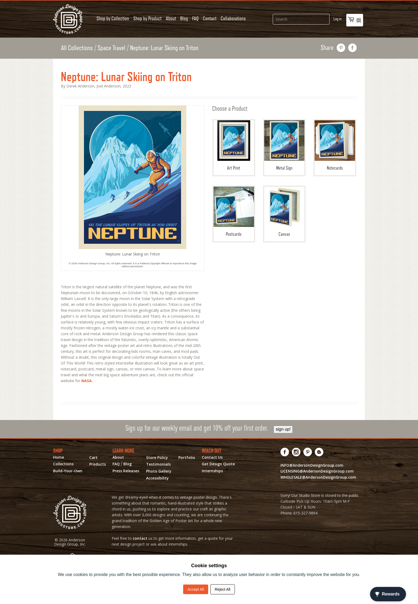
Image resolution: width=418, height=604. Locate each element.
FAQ (195, 18)
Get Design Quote (218, 464)
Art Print (234, 145)
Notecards (335, 145)
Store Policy (157, 457)
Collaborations (233, 18)
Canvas (284, 212)
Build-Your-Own (67, 471)
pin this (341, 47)
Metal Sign (284, 145)
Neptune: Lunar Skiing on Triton (164, 48)
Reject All (222, 589)
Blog (184, 18)
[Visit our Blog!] (319, 452)
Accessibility (157, 478)
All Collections (77, 48)
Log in (337, 18)
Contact (209, 18)
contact (140, 538)
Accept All (195, 589)
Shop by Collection (113, 18)
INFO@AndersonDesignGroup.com (311, 465)
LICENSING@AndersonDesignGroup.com (317, 471)
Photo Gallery (158, 471)
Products (97, 464)
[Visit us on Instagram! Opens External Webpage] (296, 452)
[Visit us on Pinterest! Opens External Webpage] (307, 452)
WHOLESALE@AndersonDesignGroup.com (318, 477)
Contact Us (212, 457)
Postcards (234, 212)
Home (58, 457)
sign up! (283, 429)
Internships (212, 471)
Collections (63, 464)
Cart (93, 457)
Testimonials (158, 464)
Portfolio (186, 457)
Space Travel (111, 48)
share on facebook (352, 47)
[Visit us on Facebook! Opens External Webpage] (284, 452)
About (171, 18)
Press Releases (125, 471)
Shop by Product (147, 18)
